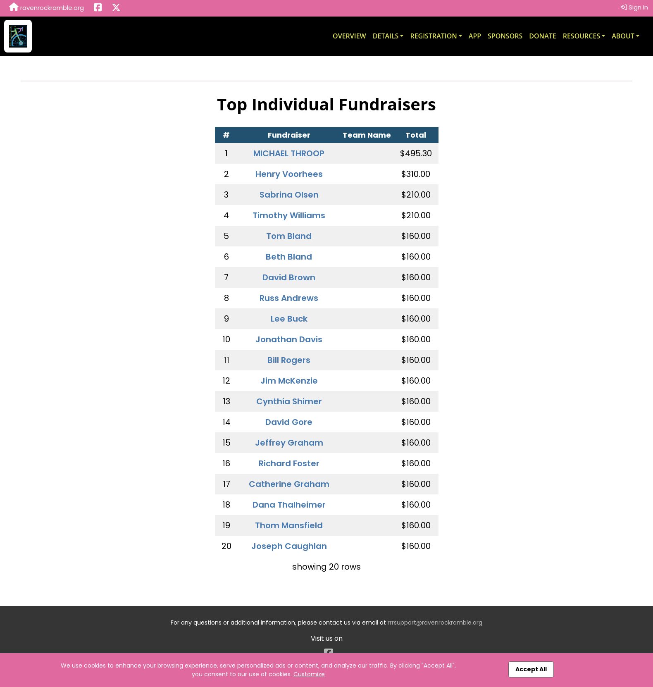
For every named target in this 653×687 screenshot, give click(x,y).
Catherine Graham (289, 484)
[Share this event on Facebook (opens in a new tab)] (98, 8)
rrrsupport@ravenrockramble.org (435, 622)
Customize (309, 674)
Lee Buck (289, 318)
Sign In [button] (634, 7)
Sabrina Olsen (289, 194)
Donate (542, 36)
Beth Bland (289, 256)
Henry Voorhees (289, 174)
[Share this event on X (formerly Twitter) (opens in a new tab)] (116, 8)
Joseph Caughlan (289, 546)
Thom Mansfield (289, 525)
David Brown (288, 277)
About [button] (623, 36)
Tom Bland (289, 236)
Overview (349, 36)
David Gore (288, 422)
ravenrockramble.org (46, 7)
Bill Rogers (288, 360)
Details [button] (386, 36)
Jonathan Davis (288, 339)
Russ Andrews (289, 298)
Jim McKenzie (289, 380)
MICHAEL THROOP (288, 153)
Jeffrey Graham (289, 442)
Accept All (531, 669)
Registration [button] (433, 36)
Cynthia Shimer (289, 401)
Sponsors (505, 36)
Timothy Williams (289, 215)
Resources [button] (582, 36)
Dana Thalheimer (289, 504)
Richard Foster (289, 463)
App (475, 36)
